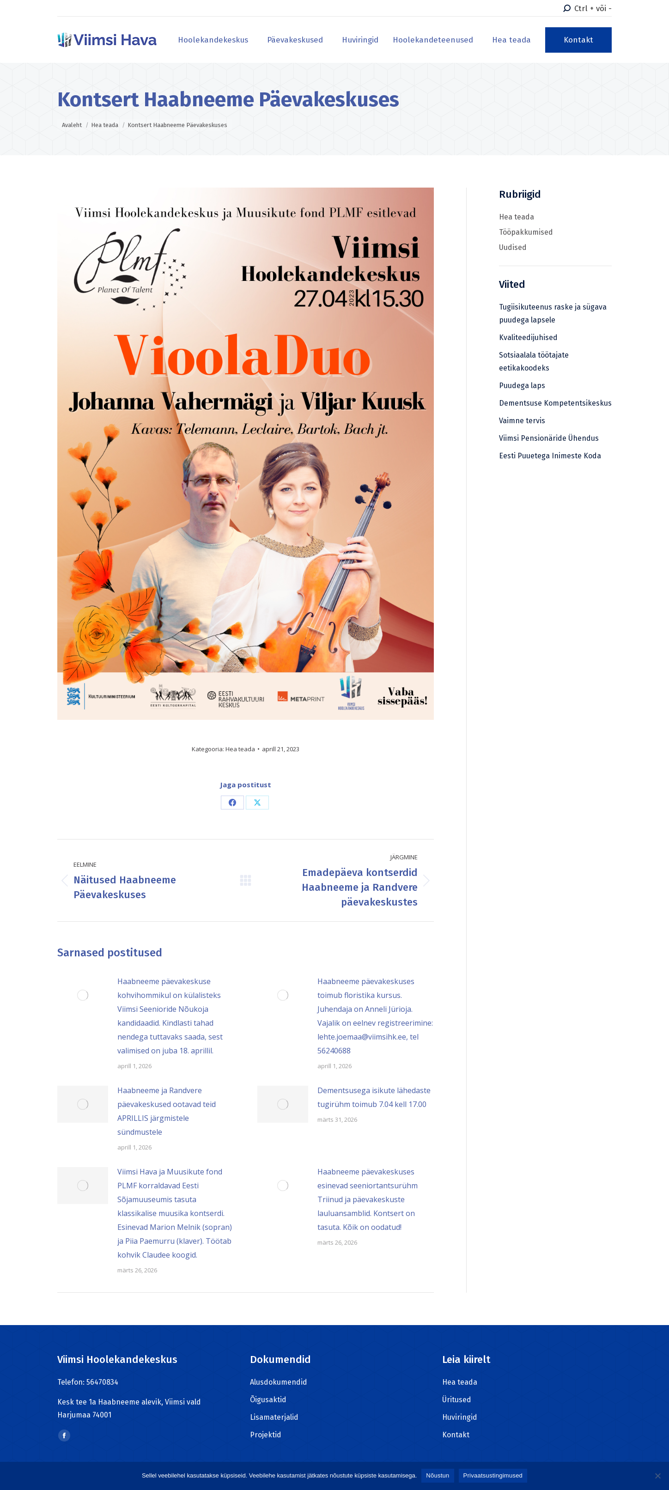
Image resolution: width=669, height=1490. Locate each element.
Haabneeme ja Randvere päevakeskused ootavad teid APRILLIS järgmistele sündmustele (166, 1111)
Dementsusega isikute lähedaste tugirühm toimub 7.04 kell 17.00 (374, 1097)
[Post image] (82, 995)
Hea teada (240, 749)
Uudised (513, 247)
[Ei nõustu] (657, 1475)
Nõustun (437, 1475)
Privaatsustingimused (493, 1475)
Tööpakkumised (526, 232)
